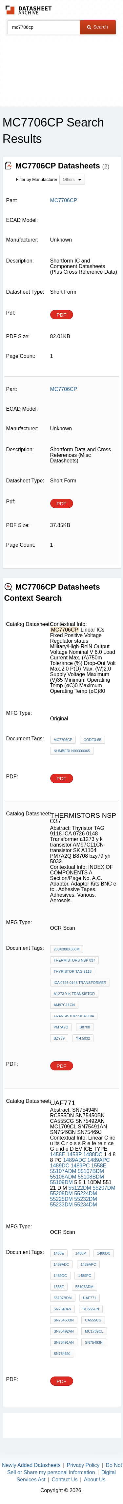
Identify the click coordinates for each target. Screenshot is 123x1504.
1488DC (93, 1154)
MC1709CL (94, 1331)
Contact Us (65, 1479)
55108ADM (63, 1177)
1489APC (98, 1160)
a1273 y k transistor (74, 994)
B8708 (85, 1027)
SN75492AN (64, 1331)
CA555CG (93, 1320)
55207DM (103, 1188)
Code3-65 (92, 740)
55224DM (85, 1193)
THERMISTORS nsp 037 (74, 960)
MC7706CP (63, 740)
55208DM (61, 1193)
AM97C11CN (64, 1005)
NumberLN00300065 (72, 751)
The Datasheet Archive (29, 10)
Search (97, 26)
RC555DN (91, 1309)
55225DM (61, 1199)
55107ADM (63, 1171)
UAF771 (89, 1298)
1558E (98, 1165)
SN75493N (94, 1342)
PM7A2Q (61, 1027)
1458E (57, 1154)
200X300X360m (67, 949)
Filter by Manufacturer (36, 179)
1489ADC (74, 1160)
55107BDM (91, 1171)
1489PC (80, 1165)
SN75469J (62, 1354)
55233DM (61, 1204)
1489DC (60, 1165)
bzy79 (59, 1038)
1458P (74, 1154)
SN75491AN (64, 1342)
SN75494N (63, 1309)
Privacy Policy (83, 1465)
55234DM (85, 1204)
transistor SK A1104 (74, 1016)
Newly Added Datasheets (31, 1465)
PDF (62, 315)
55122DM (80, 1188)
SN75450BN (64, 1320)
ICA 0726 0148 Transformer (80, 983)
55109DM (61, 1182)
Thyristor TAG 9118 (73, 971)
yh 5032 (83, 1038)
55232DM (85, 1199)
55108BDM (91, 1177)
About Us (95, 1479)
